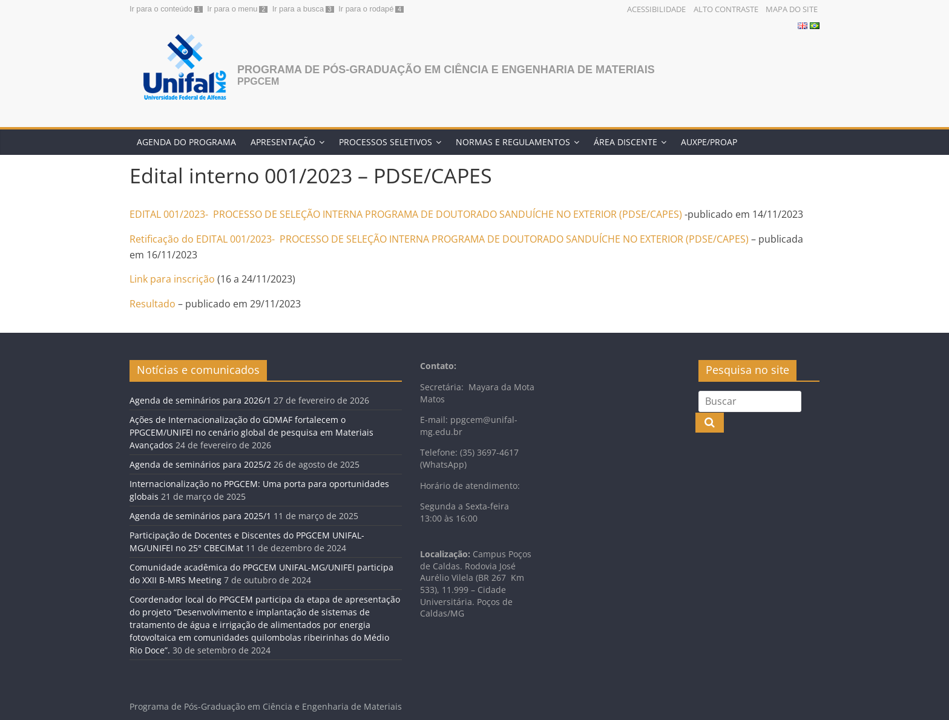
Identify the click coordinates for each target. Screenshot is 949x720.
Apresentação (283, 142)
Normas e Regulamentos (513, 142)
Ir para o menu (232, 8)
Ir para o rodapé (365, 8)
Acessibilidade (656, 9)
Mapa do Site (792, 9)
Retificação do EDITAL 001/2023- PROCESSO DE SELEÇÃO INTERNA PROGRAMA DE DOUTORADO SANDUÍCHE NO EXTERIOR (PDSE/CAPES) (439, 239)
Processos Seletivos (385, 142)
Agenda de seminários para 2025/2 (200, 464)
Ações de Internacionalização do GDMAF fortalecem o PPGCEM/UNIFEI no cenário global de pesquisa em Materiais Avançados (251, 432)
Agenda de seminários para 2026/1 (200, 400)
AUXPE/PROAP (709, 142)
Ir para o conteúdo (161, 8)
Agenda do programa (186, 142)
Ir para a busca (298, 8)
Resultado (153, 303)
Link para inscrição (173, 279)
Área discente (625, 142)
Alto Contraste (726, 9)
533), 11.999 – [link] (447, 589)
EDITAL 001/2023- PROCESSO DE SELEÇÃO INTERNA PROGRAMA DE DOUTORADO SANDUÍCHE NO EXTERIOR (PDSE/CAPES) (407, 214)
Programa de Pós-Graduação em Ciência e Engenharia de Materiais (446, 70)
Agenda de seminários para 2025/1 (200, 516)
